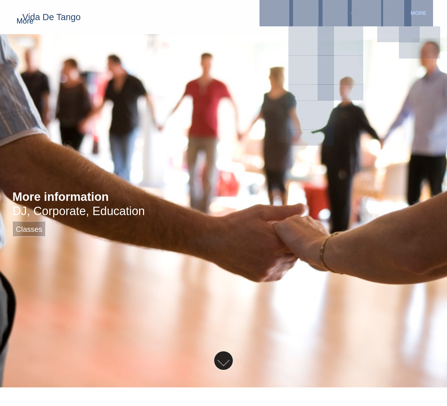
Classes (257, 17)
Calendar (332, 17)
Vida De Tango (58, 17)
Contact (220, 17)
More (406, 17)
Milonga (294, 17)
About (369, 17)
